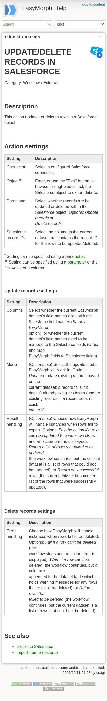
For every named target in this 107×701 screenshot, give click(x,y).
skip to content (93, 4)
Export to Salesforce (35, 646)
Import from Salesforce (37, 652)
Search (49, 24)
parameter (74, 256)
